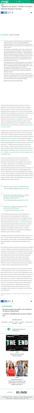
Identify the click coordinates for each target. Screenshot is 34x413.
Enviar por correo (31, 12)
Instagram (15, 293)
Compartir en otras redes (9, 13)
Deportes (15, 323)
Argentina (11, 322)
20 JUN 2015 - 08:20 (14, 34)
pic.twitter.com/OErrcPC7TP (11, 198)
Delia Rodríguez (4, 34)
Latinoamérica (29, 322)
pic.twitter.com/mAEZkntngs (11, 208)
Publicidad (15, 397)
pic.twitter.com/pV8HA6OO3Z (20, 186)
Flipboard (19, 293)
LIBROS (2, 4)
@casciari (9, 186)
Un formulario (22, 222)
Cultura (20, 323)
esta (32, 142)
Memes (17, 377)
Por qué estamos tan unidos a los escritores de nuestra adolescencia (17, 310)
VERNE (17, 352)
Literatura (21, 322)
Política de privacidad (27, 397)
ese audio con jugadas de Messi (13, 140)
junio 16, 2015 (20, 210)
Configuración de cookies (18, 398)
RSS (24, 398)
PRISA (27, 398)
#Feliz (25, 206)
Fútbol (16, 322)
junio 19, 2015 (25, 188)
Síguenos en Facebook (17, 1)
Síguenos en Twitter (19, 1)
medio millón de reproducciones (9, 138)
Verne (4, 1)
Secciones (32, 1)
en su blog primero (20, 119)
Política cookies (9, 398)
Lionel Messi (4, 322)
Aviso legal (20, 397)
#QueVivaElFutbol (19, 196)
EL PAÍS (21, 392)
